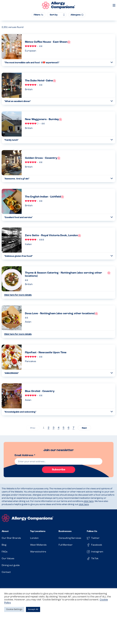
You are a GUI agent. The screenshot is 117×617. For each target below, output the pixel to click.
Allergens (77, 15)
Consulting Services (70, 538)
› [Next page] (84, 427)
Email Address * (25, 455)
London (34, 538)
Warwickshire (38, 552)
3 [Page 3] (53, 428)
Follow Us (92, 531)
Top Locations (37, 531)
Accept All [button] (33, 609)
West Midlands (38, 545)
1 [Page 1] (43, 428)
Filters (38, 15)
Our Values (8, 558)
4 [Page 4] (58, 428)
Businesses (65, 531)
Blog (4, 545)
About (5, 531)
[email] (58, 461)
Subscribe (58, 469)
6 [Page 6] (68, 428)
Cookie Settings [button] (14, 609)
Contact (6, 572)
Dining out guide (11, 565)
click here (89, 501)
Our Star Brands (11, 538)
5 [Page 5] (63, 428)
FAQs (4, 552)
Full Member (66, 545)
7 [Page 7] (73, 428)
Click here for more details (18, 295)
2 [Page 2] (48, 428)
